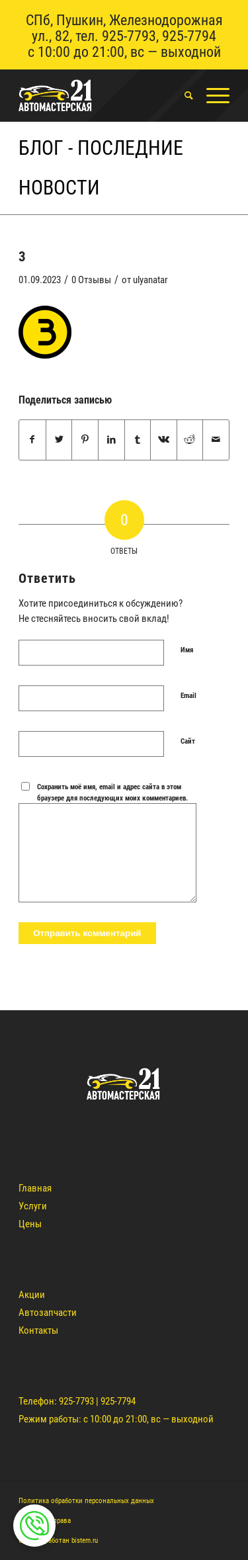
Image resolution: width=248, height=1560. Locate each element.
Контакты (38, 1330)
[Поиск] (182, 95)
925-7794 (189, 36)
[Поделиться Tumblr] (138, 440)
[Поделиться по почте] (216, 440)
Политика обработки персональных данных (86, 1500)
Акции (32, 1295)
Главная (35, 1188)
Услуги (33, 1206)
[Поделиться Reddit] (190, 440)
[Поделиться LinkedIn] (111, 440)
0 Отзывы (91, 280)
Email (188, 695)
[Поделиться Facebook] (32, 440)
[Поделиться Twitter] (59, 440)
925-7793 (129, 36)
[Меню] (211, 95)
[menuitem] (182, 95)
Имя (187, 650)
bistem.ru (84, 1540)
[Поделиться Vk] (164, 440)
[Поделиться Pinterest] (85, 440)
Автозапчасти (48, 1313)
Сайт (188, 741)
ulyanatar (150, 280)
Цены (30, 1224)
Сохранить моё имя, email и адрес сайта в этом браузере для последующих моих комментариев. (112, 792)
